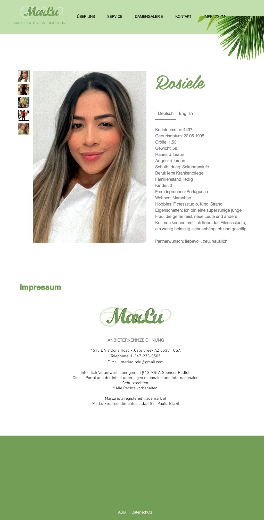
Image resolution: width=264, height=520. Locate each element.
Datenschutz (141, 512)
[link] (166, 113)
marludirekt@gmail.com (142, 362)
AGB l (124, 512)
